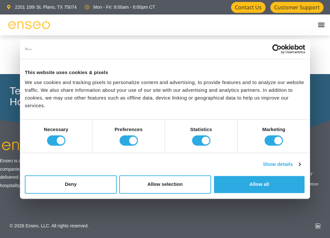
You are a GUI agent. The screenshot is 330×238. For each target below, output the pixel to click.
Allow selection (164, 184)
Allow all (259, 184)
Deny (71, 184)
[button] (321, 25)
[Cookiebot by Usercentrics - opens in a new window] (277, 49)
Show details (278, 164)
